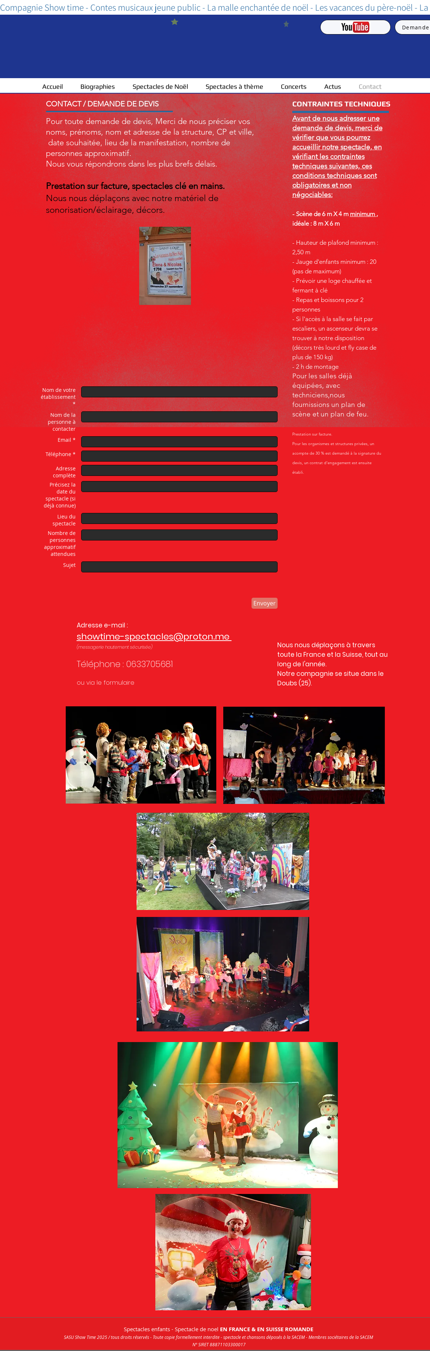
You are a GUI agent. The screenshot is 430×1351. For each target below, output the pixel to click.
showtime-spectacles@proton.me (154, 636)
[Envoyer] (265, 603)
